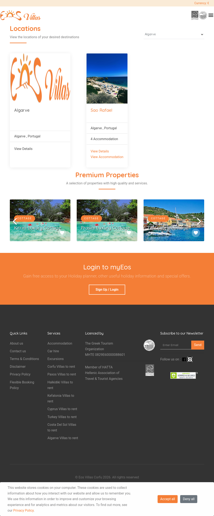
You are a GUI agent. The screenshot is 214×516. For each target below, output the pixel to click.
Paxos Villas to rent (61, 374)
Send (197, 345)
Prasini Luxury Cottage (105, 228)
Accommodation (59, 343)
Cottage (24, 218)
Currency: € (201, 3)
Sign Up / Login (107, 290)
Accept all (167, 499)
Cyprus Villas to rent (62, 409)
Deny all (189, 499)
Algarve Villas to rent (62, 438)
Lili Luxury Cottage (168, 228)
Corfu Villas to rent (61, 367)
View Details (23, 149)
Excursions (55, 359)
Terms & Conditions (24, 359)
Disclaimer (17, 367)
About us (16, 343)
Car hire (53, 351)
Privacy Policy (23, 510)
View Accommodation (107, 157)
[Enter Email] (175, 345)
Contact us (18, 351)
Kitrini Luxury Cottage (37, 228)
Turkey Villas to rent (62, 417)
